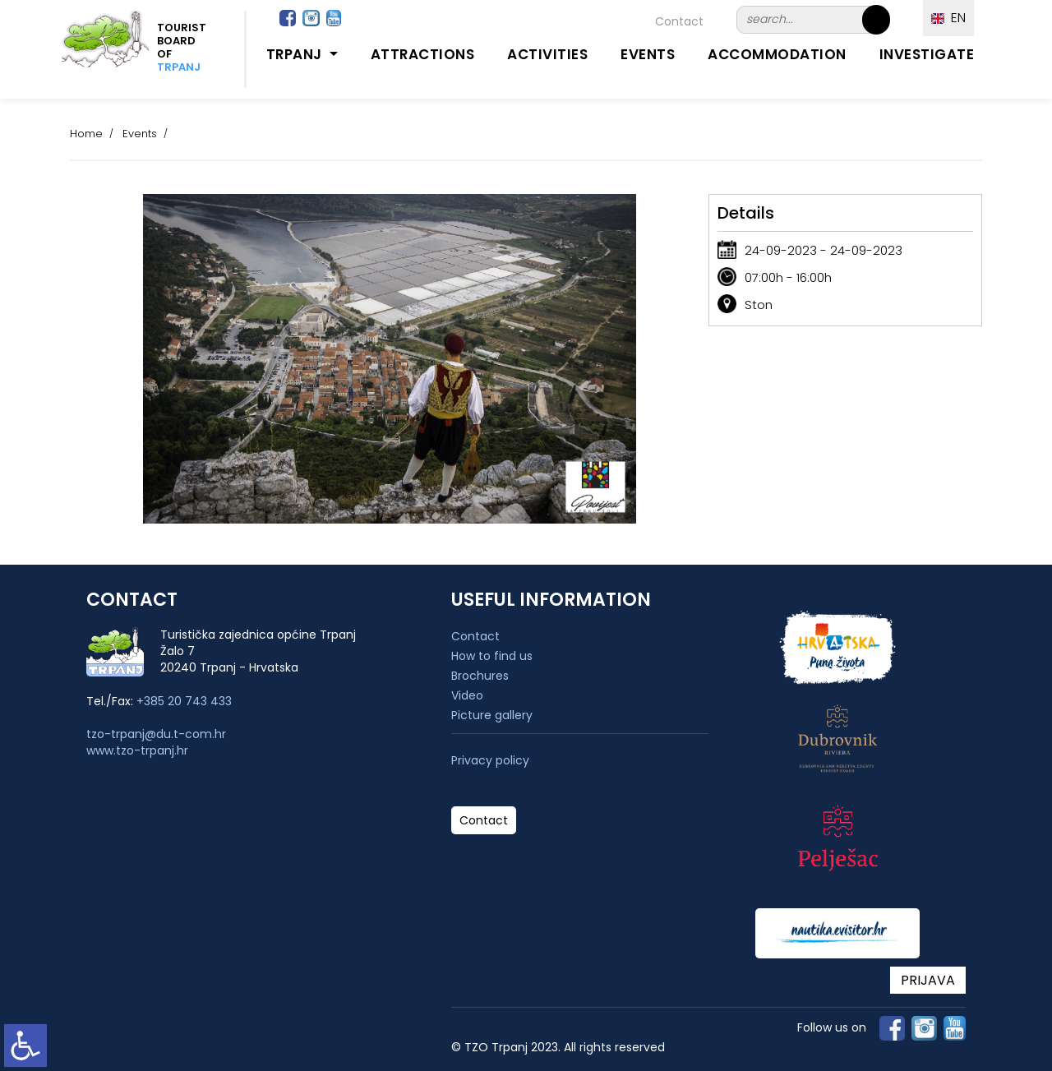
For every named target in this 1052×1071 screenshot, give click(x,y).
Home (86, 133)
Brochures (480, 675)
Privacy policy (490, 761)
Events (648, 54)
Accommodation (777, 54)
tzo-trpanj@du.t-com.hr (156, 734)
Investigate (927, 54)
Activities (547, 54)
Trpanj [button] (296, 54)
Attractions (423, 54)
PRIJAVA (928, 980)
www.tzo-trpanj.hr (137, 750)
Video (467, 695)
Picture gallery (492, 715)
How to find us (492, 656)
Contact (679, 21)
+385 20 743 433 (184, 701)
